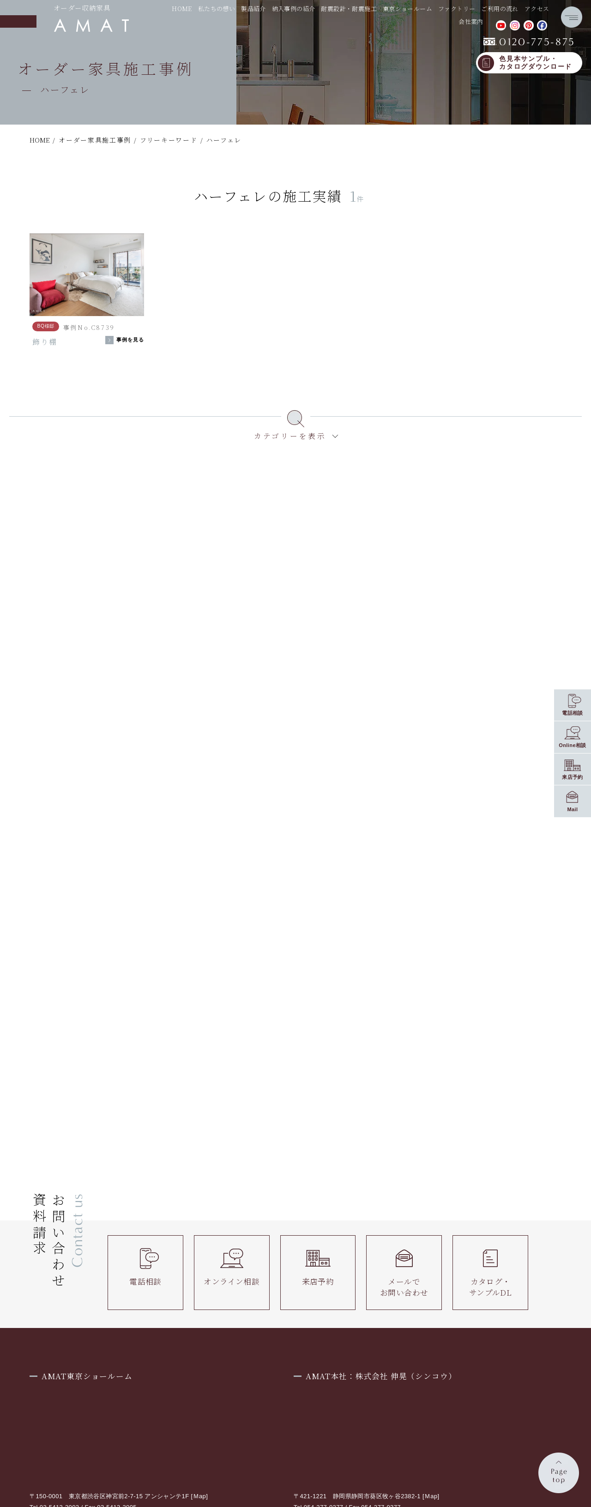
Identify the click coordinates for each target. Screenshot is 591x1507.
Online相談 (572, 745)
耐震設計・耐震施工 (349, 8)
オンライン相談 (231, 1267)
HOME (182, 8)
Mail (572, 809)
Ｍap (199, 1496)
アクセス (537, 8)
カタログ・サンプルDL (490, 1273)
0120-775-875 (529, 42)
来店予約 (318, 1267)
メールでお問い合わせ (404, 1273)
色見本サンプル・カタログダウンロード (535, 63)
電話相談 (145, 1267)
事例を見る (130, 340)
